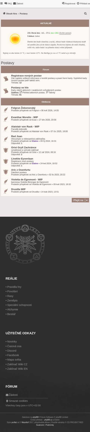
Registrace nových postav (26, 75)
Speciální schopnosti (19, 304)
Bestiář (11, 314)
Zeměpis (12, 300)
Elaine (35, 141)
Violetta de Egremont (41, 184)
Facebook (13, 355)
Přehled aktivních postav (32, 92)
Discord (11, 350)
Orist (34, 152)
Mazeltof (25, 422)
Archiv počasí (64, 33)
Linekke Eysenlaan (22, 158)
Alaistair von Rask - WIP (25, 126)
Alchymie (12, 309)
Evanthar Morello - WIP (24, 117)
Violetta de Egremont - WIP (26, 179)
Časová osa (14, 346)
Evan (34, 120)
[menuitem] (8, 3)
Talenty (50, 92)
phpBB (35, 417)
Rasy (10, 296)
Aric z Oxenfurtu (20, 169)
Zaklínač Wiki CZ (17, 364)
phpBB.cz (48, 420)
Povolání (12, 291)
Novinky (12, 341)
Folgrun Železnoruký (23, 108)
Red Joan (16, 136)
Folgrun (35, 110)
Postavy (7, 63)
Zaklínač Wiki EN (17, 368)
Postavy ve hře (20, 87)
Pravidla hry (14, 286)
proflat (14, 422)
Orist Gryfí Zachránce (23, 147)
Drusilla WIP (18, 189)
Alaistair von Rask (40, 131)
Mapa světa (14, 359)
